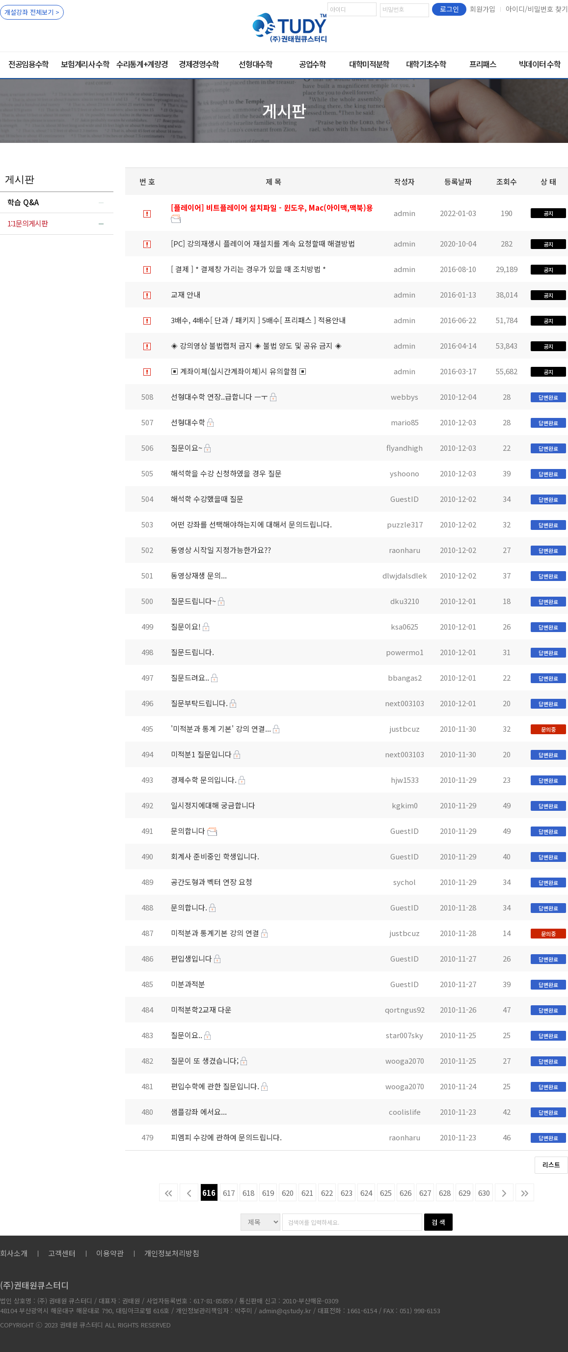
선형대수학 (255, 64)
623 (346, 1192)
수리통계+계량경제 (141, 68)
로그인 (449, 9)
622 (327, 1192)
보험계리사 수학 (85, 64)
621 (307, 1192)
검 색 (438, 1222)
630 (484, 1192)
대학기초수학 (426, 64)
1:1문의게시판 (27, 223)
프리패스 (482, 64)
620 (288, 1192)
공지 (548, 213)
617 (229, 1192)
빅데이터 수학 (540, 64)
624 (366, 1192)
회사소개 (13, 1253)
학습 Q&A (23, 202)
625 (386, 1192)
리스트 (551, 1164)
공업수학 (312, 64)
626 (405, 1192)
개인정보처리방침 (171, 1253)
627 (425, 1192)
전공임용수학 (28, 64)
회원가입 (482, 9)
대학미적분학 (369, 64)
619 (268, 1192)
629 (464, 1192)
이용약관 (110, 1253)
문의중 (548, 729)
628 (445, 1192)
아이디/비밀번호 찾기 (537, 9)
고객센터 (62, 1253)
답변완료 (548, 397)
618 (248, 1192)
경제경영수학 (199, 64)
